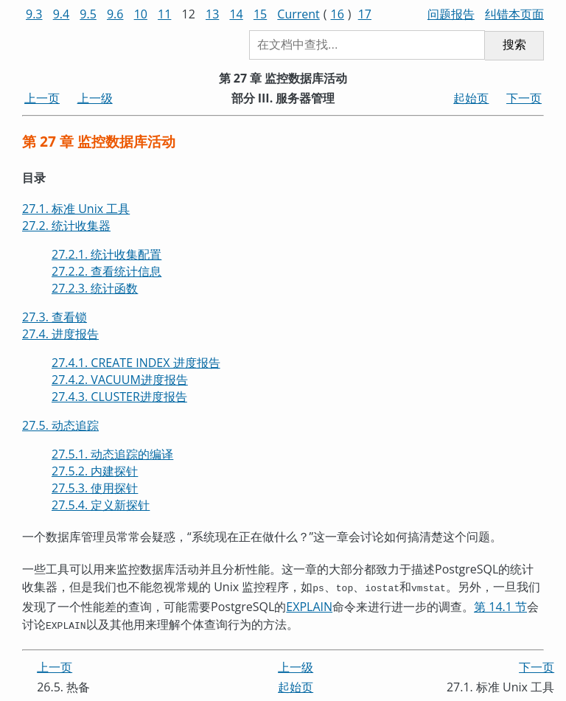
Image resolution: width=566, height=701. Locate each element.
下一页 (524, 98)
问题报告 (451, 14)
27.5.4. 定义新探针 (101, 505)
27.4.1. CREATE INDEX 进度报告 (136, 363)
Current (298, 14)
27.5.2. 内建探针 (95, 471)
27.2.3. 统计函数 (95, 288)
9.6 (115, 14)
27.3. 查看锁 (54, 317)
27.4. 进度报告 (60, 334)
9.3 (34, 14)
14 (235, 14)
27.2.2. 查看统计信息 (106, 271)
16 (337, 14)
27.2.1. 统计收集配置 (106, 254)
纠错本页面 (514, 14)
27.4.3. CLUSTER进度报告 (119, 396)
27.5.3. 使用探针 (95, 488)
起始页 (471, 98)
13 (212, 14)
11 (164, 14)
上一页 (42, 98)
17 (364, 14)
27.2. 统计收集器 (66, 225)
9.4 (61, 14)
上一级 (95, 98)
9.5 (88, 14)
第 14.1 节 (500, 605)
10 (140, 14)
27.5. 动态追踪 (60, 425)
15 (260, 14)
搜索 (514, 44)
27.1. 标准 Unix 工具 (76, 208)
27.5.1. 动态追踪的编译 (112, 454)
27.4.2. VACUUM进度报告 (120, 380)
